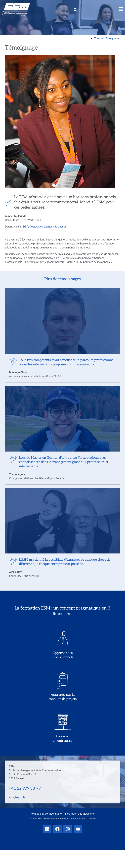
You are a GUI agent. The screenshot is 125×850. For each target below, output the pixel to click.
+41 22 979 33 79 (25, 788)
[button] (75, 9)
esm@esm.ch (17, 797)
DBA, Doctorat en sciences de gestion (45, 226)
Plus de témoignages (62, 279)
